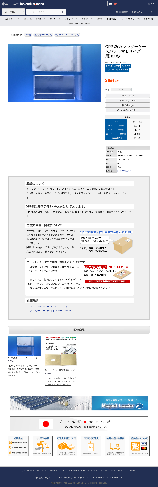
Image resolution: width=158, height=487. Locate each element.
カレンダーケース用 (43, 35)
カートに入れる (127, 95)
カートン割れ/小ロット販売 (79, 23)
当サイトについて (57, 471)
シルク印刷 (148, 19)
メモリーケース (71, 19)
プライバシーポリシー (76, 471)
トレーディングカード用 (130, 19)
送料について (42, 471)
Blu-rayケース (55, 19)
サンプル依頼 (116, 471)
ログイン (150, 12)
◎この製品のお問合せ (127, 110)
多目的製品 (111, 19)
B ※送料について (124, 171)
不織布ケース (87, 19)
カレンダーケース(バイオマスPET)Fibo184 (51, 310)
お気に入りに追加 (127, 100)
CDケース (28, 19)
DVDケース (40, 19)
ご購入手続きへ (127, 105)
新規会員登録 (122, 12)
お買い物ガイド (28, 471)
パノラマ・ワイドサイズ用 (67, 35)
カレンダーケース (12, 19)
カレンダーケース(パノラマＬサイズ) (48, 306)
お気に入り (137, 12)
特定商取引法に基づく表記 (97, 471)
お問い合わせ (129, 471)
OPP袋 (99, 19)
